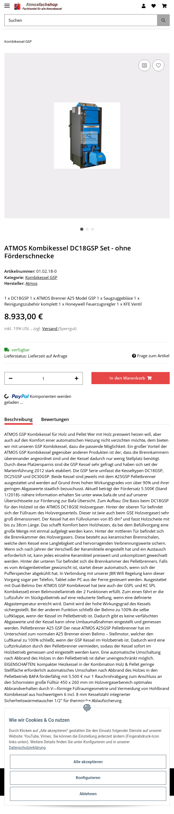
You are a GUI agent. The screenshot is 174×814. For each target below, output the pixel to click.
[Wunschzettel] (153, 6)
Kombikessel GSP (41, 277)
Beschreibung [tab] (18, 419)
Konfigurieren (88, 777)
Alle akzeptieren (87, 761)
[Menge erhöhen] (76, 378)
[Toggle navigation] (7, 3)
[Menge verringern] (11, 378)
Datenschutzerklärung (27, 747)
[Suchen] (80, 20)
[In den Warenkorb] (130, 378)
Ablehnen (88, 793)
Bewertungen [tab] (55, 419)
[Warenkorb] (164, 6)
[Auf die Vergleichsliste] (144, 65)
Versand (50, 328)
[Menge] (43, 378)
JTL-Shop (96, 807)
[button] (143, 6)
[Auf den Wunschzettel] (158, 65)
